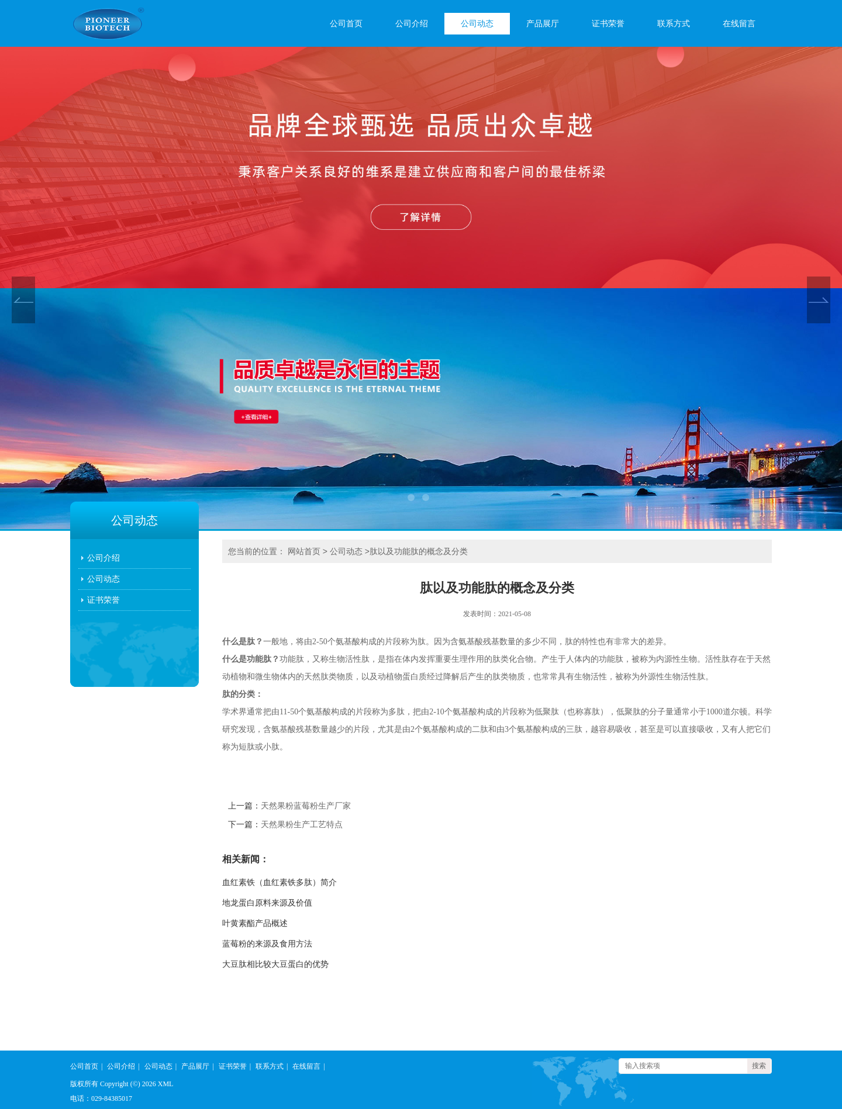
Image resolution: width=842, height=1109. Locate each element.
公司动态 (477, 23)
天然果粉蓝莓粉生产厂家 (306, 805)
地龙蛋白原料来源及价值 (267, 903)
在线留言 (739, 23)
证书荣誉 (608, 23)
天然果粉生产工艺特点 (302, 824)
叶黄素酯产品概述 (255, 923)
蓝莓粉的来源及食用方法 (267, 943)
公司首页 (346, 23)
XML (166, 1084)
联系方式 (673, 23)
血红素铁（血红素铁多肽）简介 (279, 882)
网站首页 (304, 551)
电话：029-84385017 (101, 1098)
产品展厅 (542, 23)
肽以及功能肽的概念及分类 (419, 551)
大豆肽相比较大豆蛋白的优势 (275, 964)
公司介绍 (411, 23)
